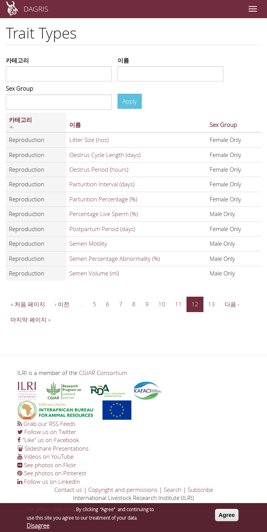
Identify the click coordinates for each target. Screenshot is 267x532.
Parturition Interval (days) (101, 184)
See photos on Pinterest (51, 473)
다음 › (232, 304)
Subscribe (200, 489)
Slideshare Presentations (53, 448)
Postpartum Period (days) (102, 229)
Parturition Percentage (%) (103, 199)
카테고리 (17, 60)
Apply (130, 101)
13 (211, 304)
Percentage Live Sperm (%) (103, 214)
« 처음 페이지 (28, 304)
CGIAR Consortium (103, 373)
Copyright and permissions (123, 489)
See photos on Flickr (46, 465)
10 (161, 304)
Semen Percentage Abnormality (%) (114, 258)
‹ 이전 (62, 304)
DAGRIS (36, 9)
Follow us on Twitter (46, 432)
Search (172, 489)
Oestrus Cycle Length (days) (105, 155)
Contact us (68, 489)
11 (178, 304)
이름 (123, 60)
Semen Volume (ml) (94, 273)
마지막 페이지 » (30, 319)
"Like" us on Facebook (48, 440)
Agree (226, 516)
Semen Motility (88, 243)
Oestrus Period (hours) (98, 169)
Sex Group (19, 88)
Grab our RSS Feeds (46, 423)
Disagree (38, 527)
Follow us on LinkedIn (48, 481)
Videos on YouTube (45, 456)
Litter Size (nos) (89, 140)
